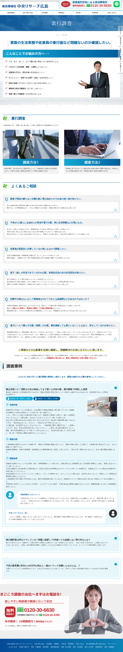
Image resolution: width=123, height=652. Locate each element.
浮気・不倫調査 (36, 641)
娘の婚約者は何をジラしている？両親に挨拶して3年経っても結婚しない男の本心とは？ (61, 537)
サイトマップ (112, 638)
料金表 (78, 13)
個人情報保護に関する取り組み (96, 638)
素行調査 (46, 641)
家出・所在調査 (78, 641)
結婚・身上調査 (66, 641)
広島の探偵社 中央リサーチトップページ (19, 638)
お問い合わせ (111, 13)
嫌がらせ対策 (89, 641)
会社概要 (45, 13)
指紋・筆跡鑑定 (109, 641)
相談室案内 (11, 13)
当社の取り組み (28, 13)
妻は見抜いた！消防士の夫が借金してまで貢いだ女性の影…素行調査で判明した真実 (61, 392)
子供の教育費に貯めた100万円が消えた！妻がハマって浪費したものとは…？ (61, 563)
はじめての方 (13, 641)
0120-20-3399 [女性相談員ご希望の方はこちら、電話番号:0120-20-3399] (49, 609)
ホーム (58, 35)
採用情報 (95, 13)
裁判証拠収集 (55, 641)
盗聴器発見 (98, 641)
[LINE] (116, 6)
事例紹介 (61, 13)
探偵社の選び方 (24, 641)
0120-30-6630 (101, 5)
